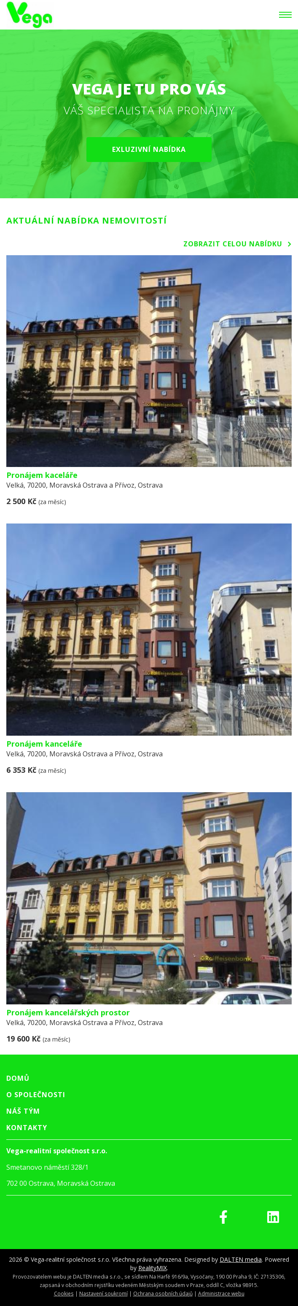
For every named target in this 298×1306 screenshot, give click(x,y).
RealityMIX (152, 1268)
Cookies (64, 1293)
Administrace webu (221, 1293)
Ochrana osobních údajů (163, 1293)
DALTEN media (241, 1259)
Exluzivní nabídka (149, 149)
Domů (18, 1078)
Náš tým (23, 1111)
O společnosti (35, 1094)
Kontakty (26, 1127)
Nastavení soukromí (103, 1293)
